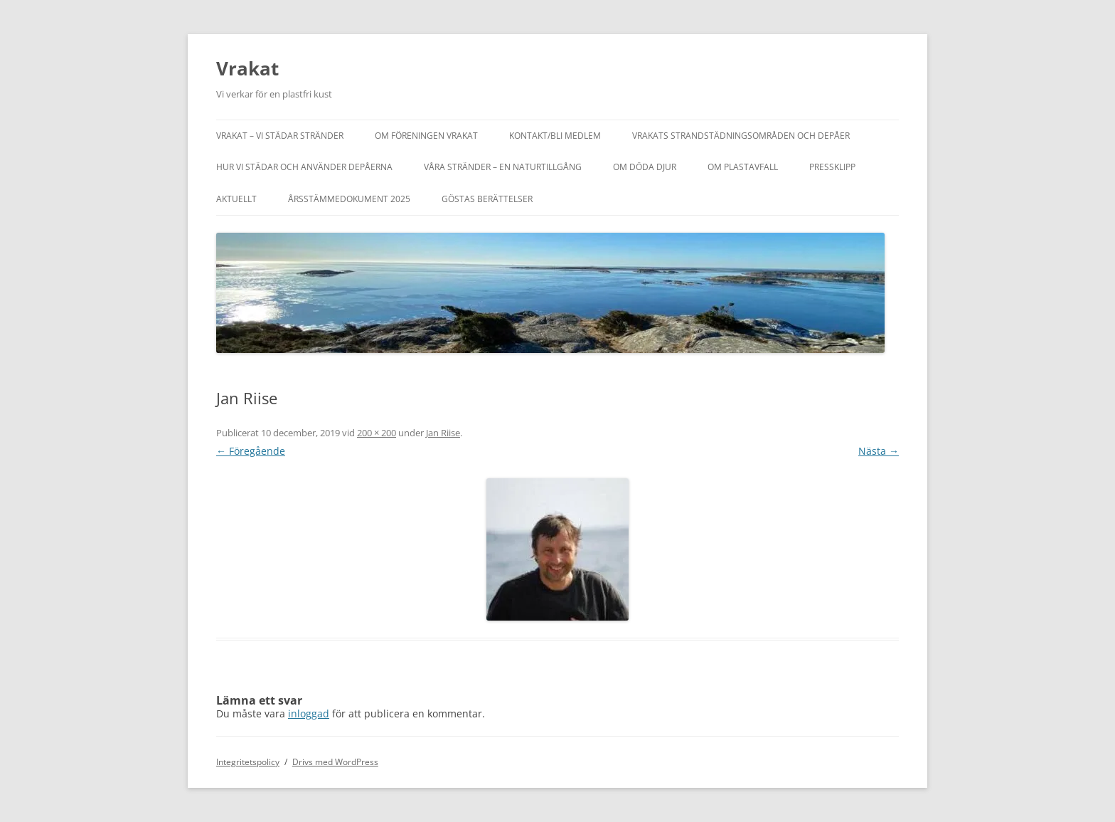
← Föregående (250, 451)
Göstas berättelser (487, 199)
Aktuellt (236, 199)
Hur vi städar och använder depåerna (304, 167)
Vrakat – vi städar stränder (279, 136)
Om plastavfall (743, 167)
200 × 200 (376, 432)
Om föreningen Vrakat (426, 136)
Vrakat (247, 68)
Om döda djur (644, 167)
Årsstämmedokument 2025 (349, 199)
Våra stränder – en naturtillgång (503, 167)
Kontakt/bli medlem (555, 136)
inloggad (308, 713)
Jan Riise (443, 432)
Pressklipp (832, 167)
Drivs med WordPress (335, 762)
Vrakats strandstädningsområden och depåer (741, 136)
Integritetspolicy (247, 762)
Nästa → (878, 451)
